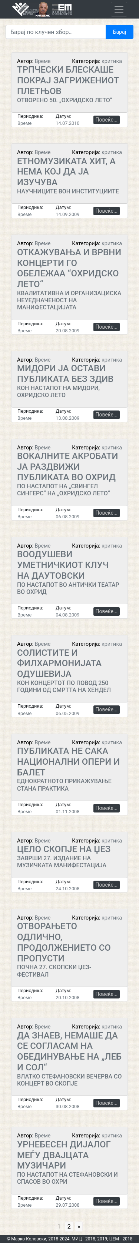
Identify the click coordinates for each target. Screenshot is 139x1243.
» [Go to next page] (78, 1226)
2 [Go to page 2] (69, 1226)
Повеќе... (107, 120)
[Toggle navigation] (119, 9)
